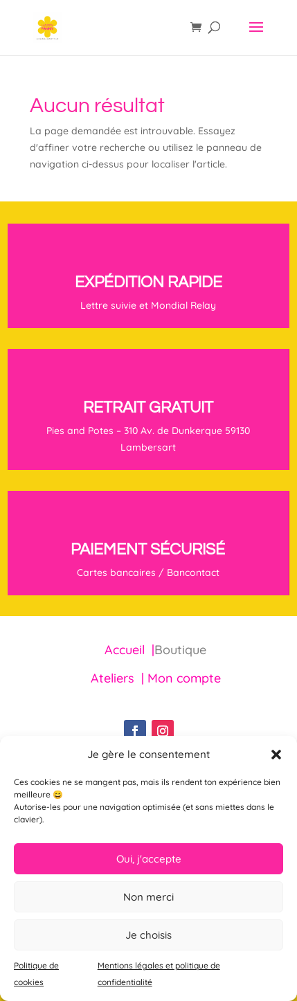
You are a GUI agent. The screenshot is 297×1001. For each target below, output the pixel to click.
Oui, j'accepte (148, 858)
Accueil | (129, 650)
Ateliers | (119, 678)
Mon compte (184, 678)
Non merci (148, 896)
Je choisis (148, 934)
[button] (276, 754)
